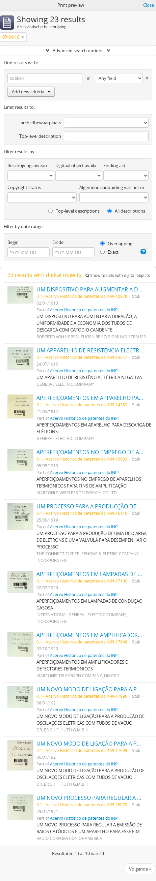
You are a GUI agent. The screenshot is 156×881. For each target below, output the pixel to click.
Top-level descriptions (74, 211)
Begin (13, 242)
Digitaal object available (78, 165)
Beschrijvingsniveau (27, 165)
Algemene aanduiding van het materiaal (114, 187)
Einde (57, 242)
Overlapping (116, 244)
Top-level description (40, 136)
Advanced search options (78, 51)
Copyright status (24, 187)
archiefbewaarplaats (41, 123)
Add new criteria (31, 92)
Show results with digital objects (117, 275)
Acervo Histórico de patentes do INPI (84, 309)
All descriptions (126, 211)
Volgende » (140, 869)
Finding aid (114, 165)
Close (148, 5)
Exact (109, 252)
